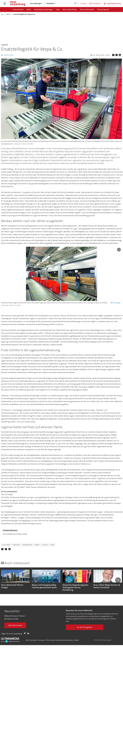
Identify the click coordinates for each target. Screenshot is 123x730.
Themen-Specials (103, 9)
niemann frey (27, 545)
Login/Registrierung (114, 3)
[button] (118, 580)
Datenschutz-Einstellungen (64, 640)
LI (28, 633)
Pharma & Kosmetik (87, 9)
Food (57, 9)
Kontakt (76, 640)
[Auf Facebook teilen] (113, 55)
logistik (45, 545)
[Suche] (75, 4)
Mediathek (50, 3)
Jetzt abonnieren (15, 625)
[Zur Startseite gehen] (17, 3)
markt (37, 545)
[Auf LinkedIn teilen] (120, 55)
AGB (27, 640)
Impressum (41, 640)
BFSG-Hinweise (50, 640)
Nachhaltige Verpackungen (43, 9)
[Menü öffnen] (5, 3)
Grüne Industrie (18, 9)
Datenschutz (33, 640)
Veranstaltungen (36, 3)
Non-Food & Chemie (70, 9)
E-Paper (83, 3)
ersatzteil (16, 545)
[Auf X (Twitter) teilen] (116, 55)
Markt (29, 9)
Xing (25, 633)
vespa (52, 545)
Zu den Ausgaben (84, 627)
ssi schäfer (6, 545)
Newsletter (97, 3)
